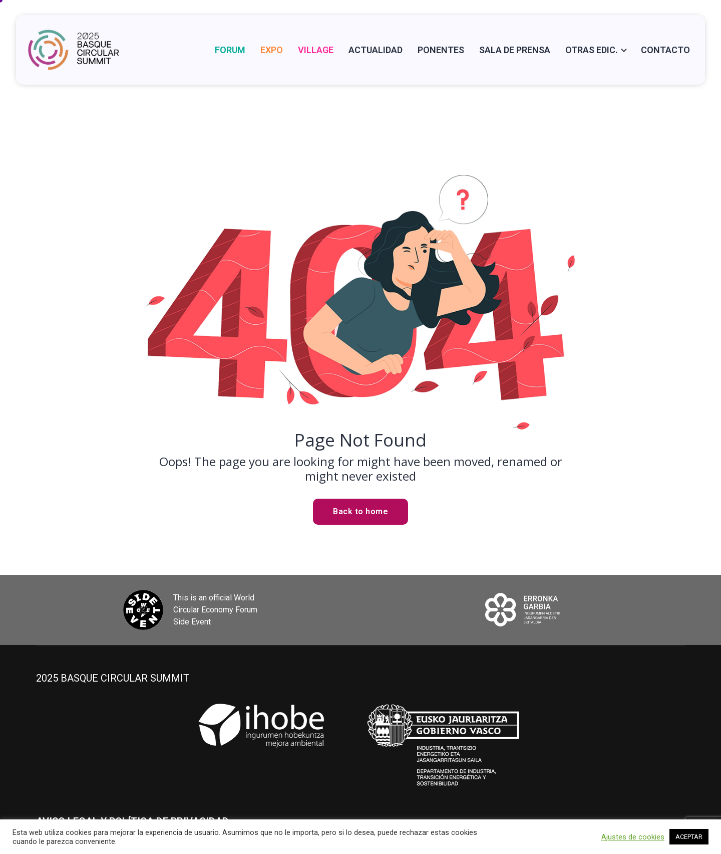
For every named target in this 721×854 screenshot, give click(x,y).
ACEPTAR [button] (688, 836)
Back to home (360, 511)
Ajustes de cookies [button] (632, 836)
